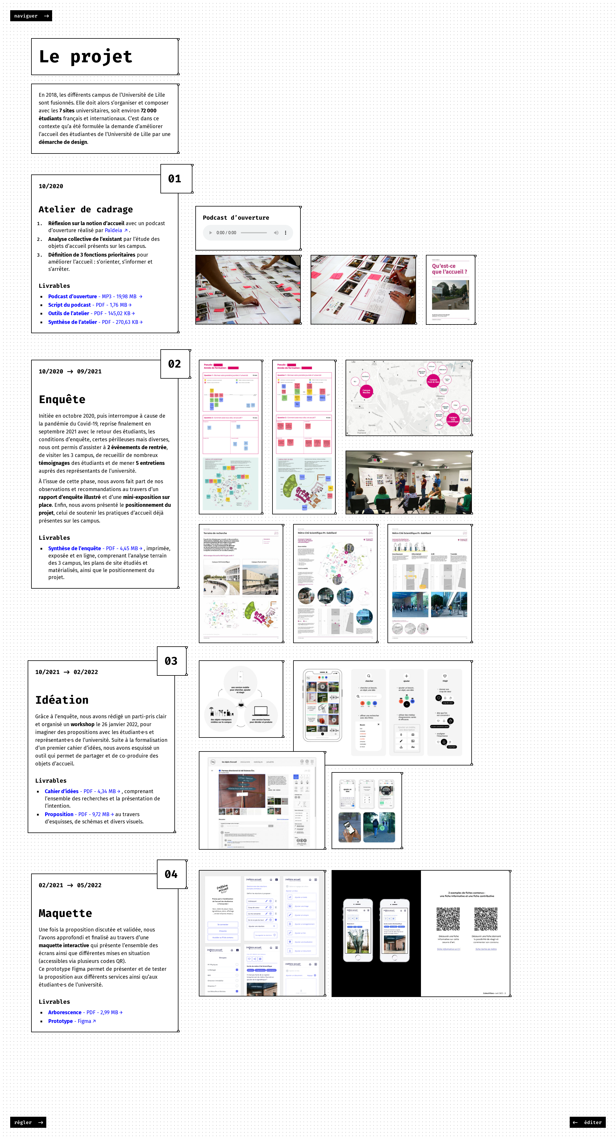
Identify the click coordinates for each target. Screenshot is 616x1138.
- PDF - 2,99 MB (83, 1012)
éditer (593, 1122)
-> (46, 16)
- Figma (69, 1021)
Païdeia (113, 230)
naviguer (26, 16)
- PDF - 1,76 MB (87, 305)
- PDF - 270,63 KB (93, 322)
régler (23, 1122)
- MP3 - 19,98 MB (93, 296)
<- (575, 1122)
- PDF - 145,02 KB (89, 313)
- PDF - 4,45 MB (93, 548)
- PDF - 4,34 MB (80, 791)
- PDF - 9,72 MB (77, 814)
